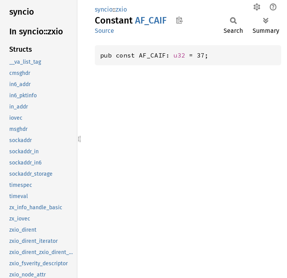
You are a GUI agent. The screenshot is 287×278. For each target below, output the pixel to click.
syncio (104, 9)
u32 (179, 55)
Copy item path (179, 20)
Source (104, 30)
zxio (121, 9)
